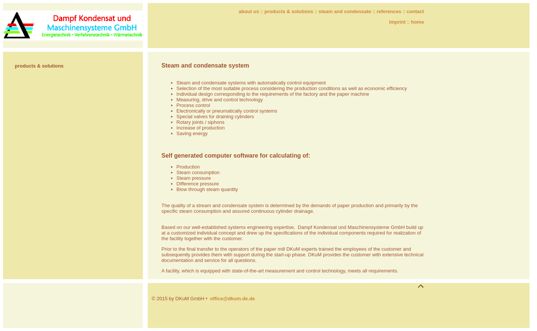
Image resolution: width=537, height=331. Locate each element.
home (417, 22)
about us (248, 11)
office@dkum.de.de (232, 298)
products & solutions (288, 11)
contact (415, 11)
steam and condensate (345, 11)
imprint (397, 22)
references (388, 11)
